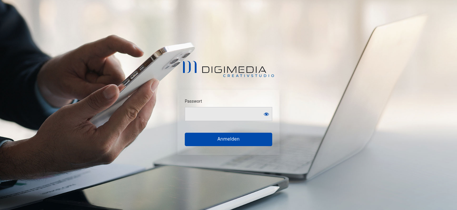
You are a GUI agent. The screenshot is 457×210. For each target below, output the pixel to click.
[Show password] (266, 114)
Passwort (193, 101)
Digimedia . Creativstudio (228, 69)
